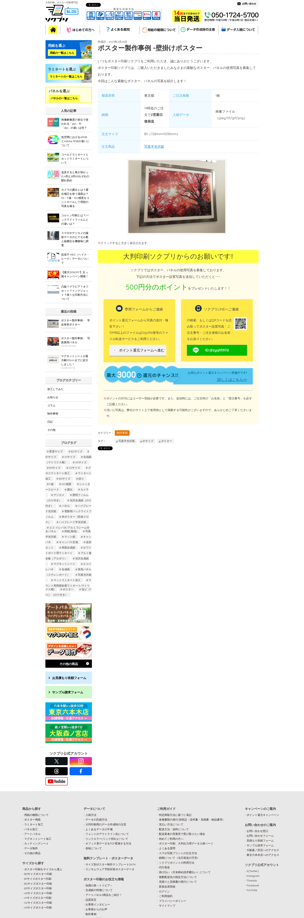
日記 (50, 421)
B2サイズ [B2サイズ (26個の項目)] (76, 451)
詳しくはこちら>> (232, 379)
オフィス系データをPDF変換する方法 (108, 843)
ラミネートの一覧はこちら (66, 76)
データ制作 (31, 848)
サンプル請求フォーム (67, 692)
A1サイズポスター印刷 (37, 898)
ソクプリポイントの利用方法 (176, 862)
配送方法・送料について (174, 829)
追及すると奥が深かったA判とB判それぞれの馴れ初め (75, 176)
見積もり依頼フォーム (260, 840)
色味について (94, 848)
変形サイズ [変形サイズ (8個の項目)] (56, 451)
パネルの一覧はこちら (64, 98)
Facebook (253, 885)
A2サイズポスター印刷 (38, 902)
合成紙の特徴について (99, 890)
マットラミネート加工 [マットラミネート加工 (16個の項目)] (67, 580)
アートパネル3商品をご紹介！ (104, 895)
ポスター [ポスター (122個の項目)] (68, 589)
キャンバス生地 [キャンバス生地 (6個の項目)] (68, 542)
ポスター (166, 441)
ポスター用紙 (32, 819)
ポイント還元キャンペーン (263, 815)
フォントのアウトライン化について (107, 834)
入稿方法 (91, 815)
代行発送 (164, 867)
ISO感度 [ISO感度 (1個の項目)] (66, 484)
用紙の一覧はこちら (62, 52)
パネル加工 (31, 829)
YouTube (252, 890)
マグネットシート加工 (37, 839)
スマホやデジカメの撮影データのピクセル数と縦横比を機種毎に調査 (74, 239)
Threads (252, 880)
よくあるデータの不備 (99, 829)
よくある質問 (167, 848)
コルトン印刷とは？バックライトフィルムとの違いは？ (74, 219)
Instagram (253, 876)
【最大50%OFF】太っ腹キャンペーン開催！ (74, 274)
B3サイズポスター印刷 (38, 888)
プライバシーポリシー (172, 901)
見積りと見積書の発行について (178, 881)
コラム (51, 405)
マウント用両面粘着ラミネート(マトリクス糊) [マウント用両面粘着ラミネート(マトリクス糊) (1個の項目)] (68, 584)
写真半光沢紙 (154, 146)
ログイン (164, 891)
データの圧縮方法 (96, 819)
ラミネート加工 (33, 824)
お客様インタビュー (98, 904)
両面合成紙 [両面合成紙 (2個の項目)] (68, 547)
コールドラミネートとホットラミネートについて (74, 158)
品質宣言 (91, 899)
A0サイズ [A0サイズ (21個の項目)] (81, 462)
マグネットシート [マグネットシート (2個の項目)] (64, 564)
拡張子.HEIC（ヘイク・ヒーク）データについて (75, 258)
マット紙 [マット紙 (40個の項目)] (69, 536)
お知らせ (52, 397)
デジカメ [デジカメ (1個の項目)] (59, 495)
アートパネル (32, 834)
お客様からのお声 (96, 909)
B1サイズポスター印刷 (37, 879)
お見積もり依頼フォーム (69, 678)
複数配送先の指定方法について (178, 877)
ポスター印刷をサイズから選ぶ (43, 869)
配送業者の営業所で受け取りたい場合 (182, 834)
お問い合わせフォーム (260, 835)
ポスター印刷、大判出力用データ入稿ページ (186, 843)
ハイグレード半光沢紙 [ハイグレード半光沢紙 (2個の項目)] (72, 522)
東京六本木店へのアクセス (263, 855)
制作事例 (122, 433)
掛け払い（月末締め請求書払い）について (185, 872)
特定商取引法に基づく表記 (175, 815)
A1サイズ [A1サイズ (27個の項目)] (69, 457)
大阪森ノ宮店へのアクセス (263, 850)
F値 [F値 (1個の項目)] (51, 484)
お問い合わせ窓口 (257, 831)
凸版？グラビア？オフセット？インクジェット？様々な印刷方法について (74, 293)
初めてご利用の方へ (171, 839)
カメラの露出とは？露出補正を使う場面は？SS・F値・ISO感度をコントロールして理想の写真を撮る (75, 198)
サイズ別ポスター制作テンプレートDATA (111, 864)
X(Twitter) (253, 871)
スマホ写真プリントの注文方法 (178, 853)
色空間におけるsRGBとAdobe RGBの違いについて (75, 141)
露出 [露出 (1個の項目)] (70, 489)
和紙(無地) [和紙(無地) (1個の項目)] (70, 531)
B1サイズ (147, 441)
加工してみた (55, 389)
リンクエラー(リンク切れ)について (107, 839)
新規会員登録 (167, 886)
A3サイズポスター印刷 (38, 907)
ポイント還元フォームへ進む (141, 350)
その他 (51, 430)
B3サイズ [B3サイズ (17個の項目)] (54, 467)
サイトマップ (167, 905)
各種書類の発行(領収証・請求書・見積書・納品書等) (191, 819)
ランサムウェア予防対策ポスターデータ (110, 869)
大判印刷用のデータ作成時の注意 (106, 824)
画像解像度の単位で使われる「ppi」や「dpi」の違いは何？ (74, 124)
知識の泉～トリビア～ (99, 885)
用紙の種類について (36, 815)
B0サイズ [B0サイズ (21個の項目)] (64, 478)
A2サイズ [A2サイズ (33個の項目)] (74, 467)
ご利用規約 (166, 896)
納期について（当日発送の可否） (179, 858)
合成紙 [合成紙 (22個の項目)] (66, 569)
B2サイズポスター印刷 (38, 883)
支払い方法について (171, 824)
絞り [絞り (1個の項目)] (81, 478)
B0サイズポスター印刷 (38, 874)
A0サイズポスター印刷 (38, 893)
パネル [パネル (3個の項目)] (66, 506)
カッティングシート (36, 843)
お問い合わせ (249, 3)
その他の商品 (68, 664)
